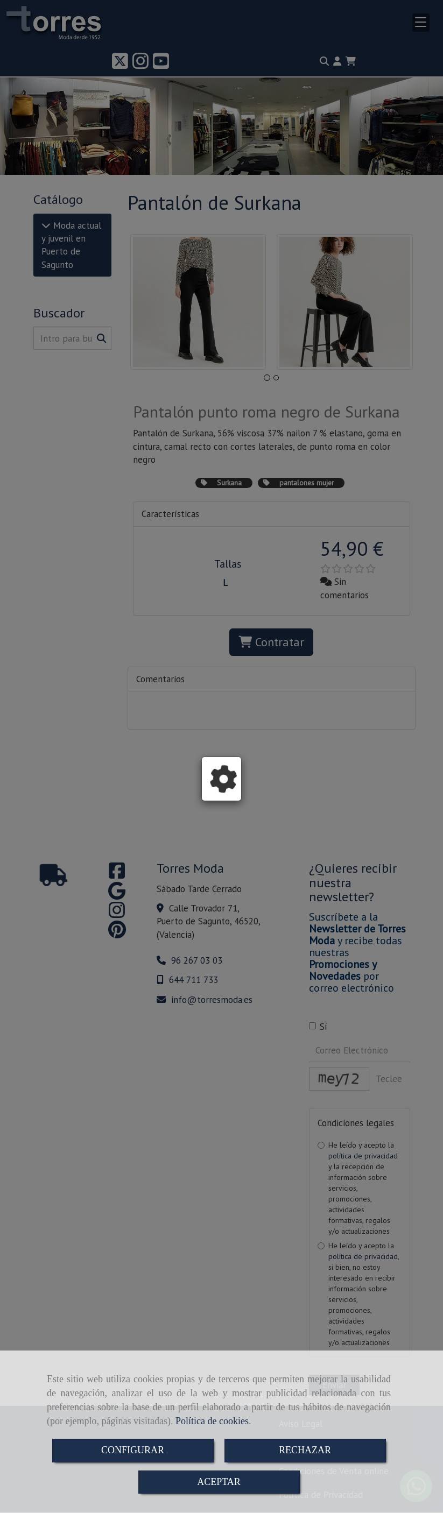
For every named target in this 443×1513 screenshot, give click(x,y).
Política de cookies (212, 1421)
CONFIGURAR (132, 1450)
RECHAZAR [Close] (305, 1450)
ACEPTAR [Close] (219, 1481)
